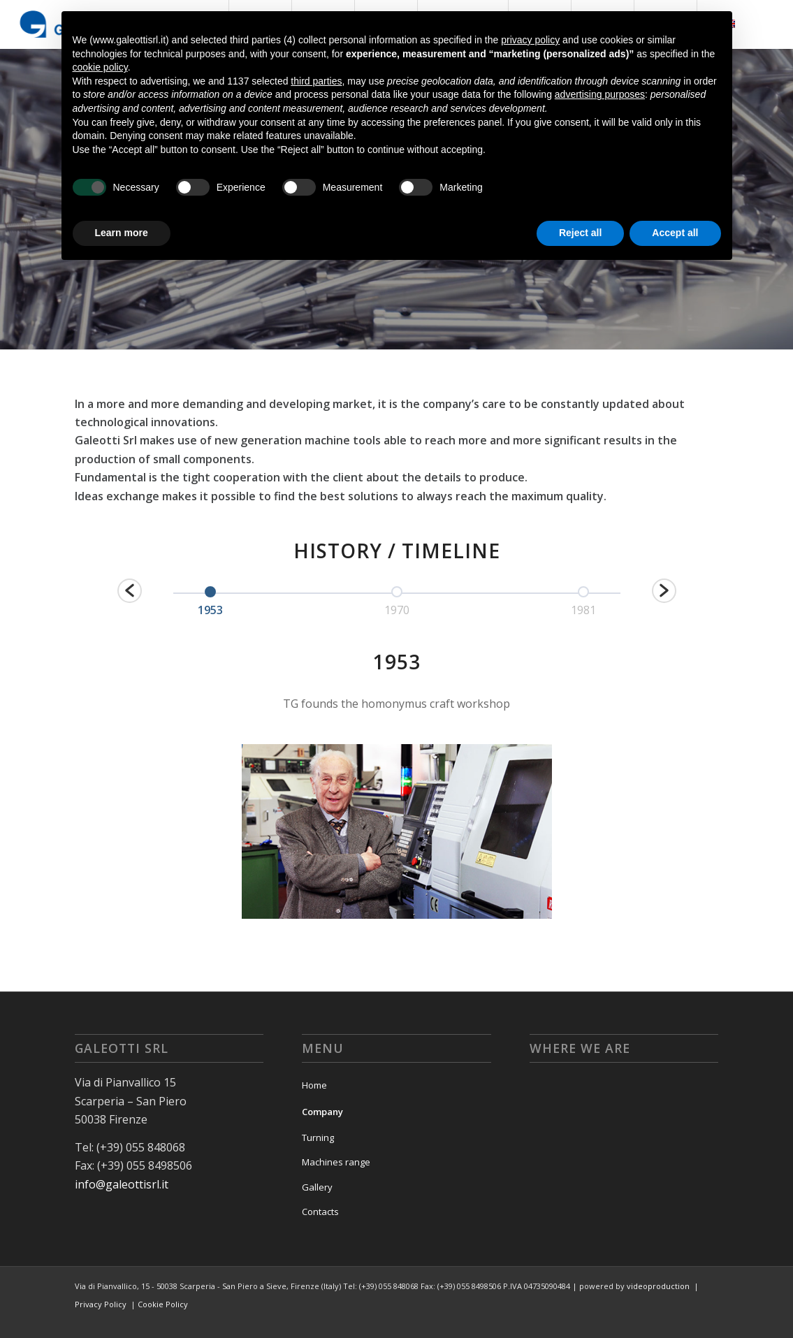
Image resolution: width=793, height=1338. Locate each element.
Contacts (320, 1211)
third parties (316, 81)
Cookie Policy (163, 1304)
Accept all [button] (675, 232)
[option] (210, 599)
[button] (129, 591)
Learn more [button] (121, 232)
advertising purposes (600, 94)
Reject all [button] (580, 232)
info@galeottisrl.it (121, 1184)
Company (322, 1111)
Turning (318, 1137)
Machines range (336, 1162)
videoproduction (658, 1286)
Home (314, 1085)
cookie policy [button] (100, 67)
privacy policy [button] (530, 39)
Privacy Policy (100, 1304)
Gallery (317, 1187)
